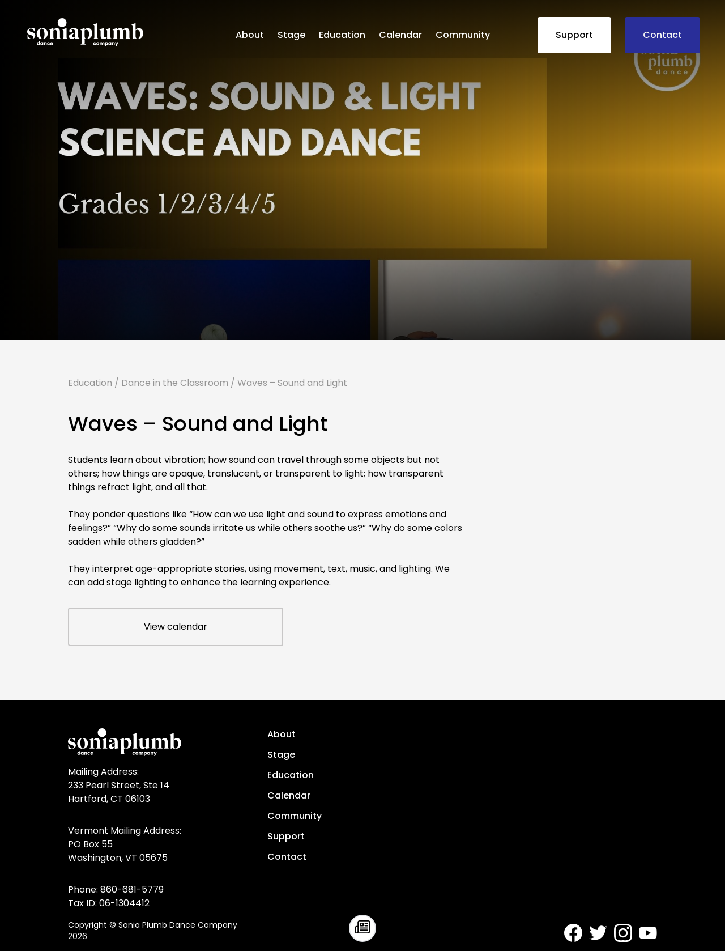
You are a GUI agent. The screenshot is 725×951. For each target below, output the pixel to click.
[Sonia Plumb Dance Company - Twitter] (598, 933)
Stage (291, 34)
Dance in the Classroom (174, 382)
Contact (662, 34)
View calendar (175, 626)
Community (463, 34)
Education (342, 34)
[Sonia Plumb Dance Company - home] (127, 32)
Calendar (400, 34)
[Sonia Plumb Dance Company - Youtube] (648, 933)
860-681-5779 (132, 889)
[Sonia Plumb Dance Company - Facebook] (573, 933)
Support (574, 34)
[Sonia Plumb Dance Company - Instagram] (623, 933)
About (250, 34)
